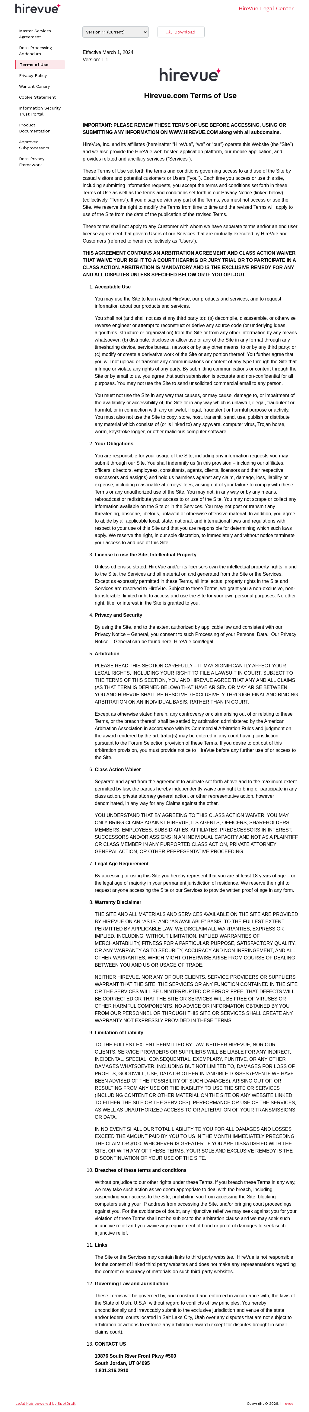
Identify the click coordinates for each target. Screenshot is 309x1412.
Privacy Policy (33, 75)
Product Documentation (34, 127)
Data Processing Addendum (35, 50)
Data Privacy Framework (31, 161)
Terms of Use (34, 64)
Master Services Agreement (35, 33)
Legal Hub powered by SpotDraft (45, 1403)
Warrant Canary (34, 86)
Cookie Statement (37, 97)
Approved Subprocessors (34, 144)
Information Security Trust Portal (40, 111)
